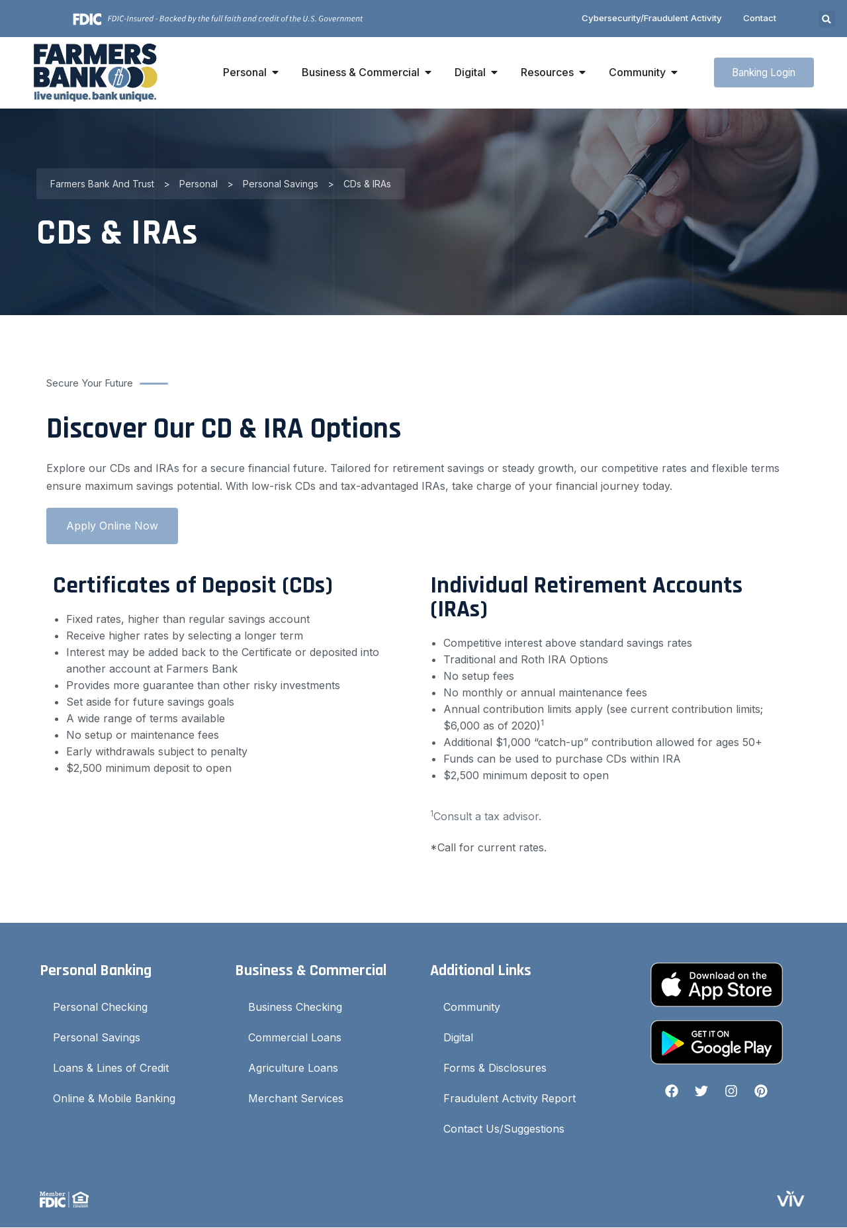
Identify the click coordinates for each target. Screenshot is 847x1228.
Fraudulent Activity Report (509, 1099)
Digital (458, 1038)
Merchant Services (295, 1099)
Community (471, 1007)
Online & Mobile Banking (114, 1099)
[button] (827, 19)
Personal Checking (100, 1007)
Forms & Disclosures (495, 1068)
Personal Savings (96, 1038)
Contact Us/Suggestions (503, 1129)
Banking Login (758, 72)
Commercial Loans (294, 1038)
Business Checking (295, 1007)
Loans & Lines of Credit (111, 1068)
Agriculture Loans (293, 1068)
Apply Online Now (112, 526)
